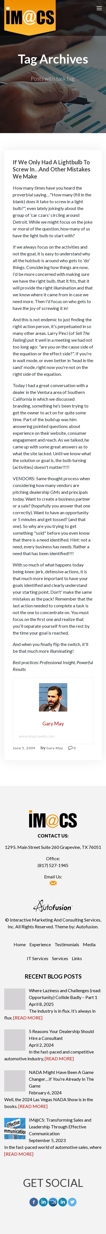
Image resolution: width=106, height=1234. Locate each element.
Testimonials (67, 944)
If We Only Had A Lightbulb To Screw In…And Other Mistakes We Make (51, 169)
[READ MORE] (27, 1017)
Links (77, 958)
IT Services (37, 958)
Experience (40, 944)
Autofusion (87, 926)
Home (20, 944)
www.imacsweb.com (37, 736)
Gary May (54, 748)
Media (89, 944)
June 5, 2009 (24, 748)
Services (60, 958)
